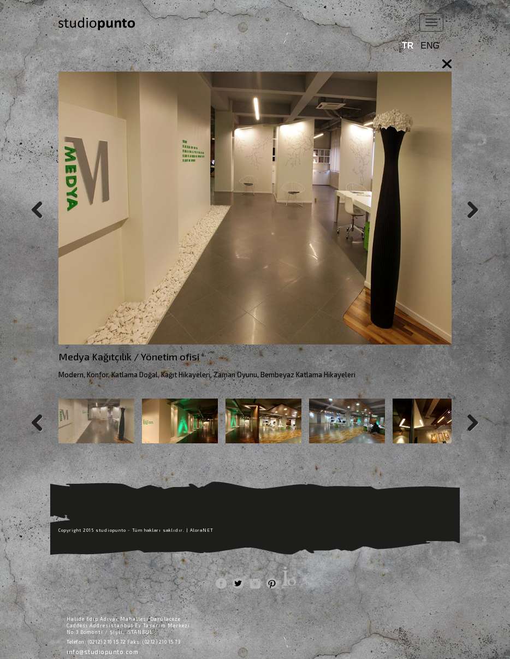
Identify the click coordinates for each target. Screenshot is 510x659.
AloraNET (202, 530)
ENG (430, 45)
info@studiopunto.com (102, 651)
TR (407, 45)
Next (468, 208)
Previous (42, 208)
